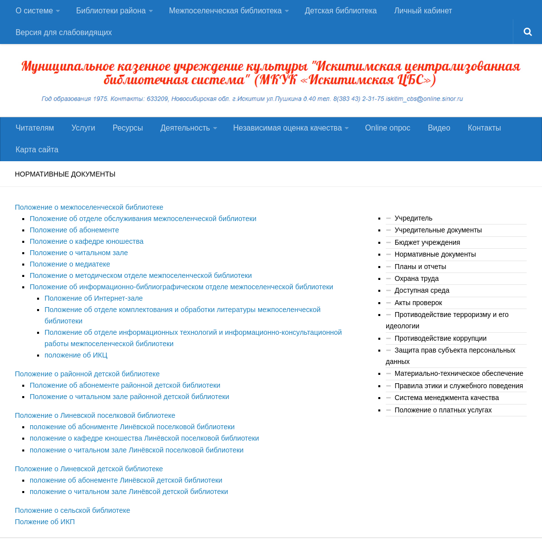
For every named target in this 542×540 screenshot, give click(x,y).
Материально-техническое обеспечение (459, 384)
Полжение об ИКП (44, 514)
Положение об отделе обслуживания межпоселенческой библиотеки (140, 229)
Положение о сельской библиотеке (71, 503)
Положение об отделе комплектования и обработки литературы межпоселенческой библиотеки (198, 318)
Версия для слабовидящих (63, 37)
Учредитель (413, 229)
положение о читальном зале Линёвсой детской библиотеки (126, 484)
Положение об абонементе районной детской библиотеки (122, 381)
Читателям (34, 135)
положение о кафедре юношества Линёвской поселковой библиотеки (141, 433)
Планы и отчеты (420, 278)
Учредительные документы (438, 241)
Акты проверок (418, 314)
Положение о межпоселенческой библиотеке (87, 219)
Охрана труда (417, 290)
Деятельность (176, 135)
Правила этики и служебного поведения (459, 396)
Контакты (469, 135)
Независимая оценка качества (278, 135)
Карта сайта (36, 160)
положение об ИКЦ (75, 351)
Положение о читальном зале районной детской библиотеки (127, 392)
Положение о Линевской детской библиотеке (87, 462)
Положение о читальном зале (77, 263)
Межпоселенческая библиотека (223, 12)
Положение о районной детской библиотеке (85, 370)
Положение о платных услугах (443, 420)
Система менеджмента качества (447, 408)
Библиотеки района (109, 12)
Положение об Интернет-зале (92, 307)
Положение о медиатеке (69, 274)
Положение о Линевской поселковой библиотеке (93, 410)
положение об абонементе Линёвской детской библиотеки (123, 473)
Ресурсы (121, 135)
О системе (33, 12)
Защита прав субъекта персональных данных (450, 366)
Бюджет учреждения (427, 254)
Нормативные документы (435, 266)
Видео (427, 135)
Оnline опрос (378, 135)
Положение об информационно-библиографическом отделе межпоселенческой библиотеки (177, 296)
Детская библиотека (339, 12)
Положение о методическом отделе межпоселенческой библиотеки (138, 285)
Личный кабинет (420, 12)
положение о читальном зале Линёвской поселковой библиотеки (134, 444)
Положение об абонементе (73, 240)
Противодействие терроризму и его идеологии (447, 331)
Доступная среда (422, 302)
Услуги (80, 135)
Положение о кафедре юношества (85, 252)
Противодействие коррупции (441, 349)
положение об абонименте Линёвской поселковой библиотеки (129, 421)
